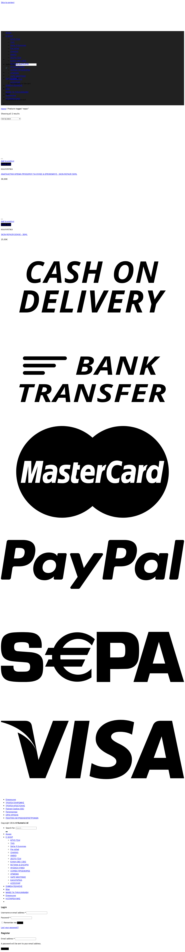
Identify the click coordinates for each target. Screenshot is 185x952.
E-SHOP (9, 837)
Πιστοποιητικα (11, 811)
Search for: (10, 827)
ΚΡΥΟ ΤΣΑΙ (15, 840)
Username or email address (13, 912)
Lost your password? (10, 927)
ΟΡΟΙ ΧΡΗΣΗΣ (12, 814)
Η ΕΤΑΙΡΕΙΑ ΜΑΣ (13, 98)
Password (6, 917)
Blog (8, 88)
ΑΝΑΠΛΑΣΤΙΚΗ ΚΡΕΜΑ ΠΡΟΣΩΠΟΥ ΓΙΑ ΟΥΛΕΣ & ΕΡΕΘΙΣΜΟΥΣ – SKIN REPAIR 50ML (39, 174)
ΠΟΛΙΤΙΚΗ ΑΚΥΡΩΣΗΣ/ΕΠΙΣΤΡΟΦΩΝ (22, 818)
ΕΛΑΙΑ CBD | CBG (18, 60)
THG (12, 843)
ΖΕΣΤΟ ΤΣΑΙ (15, 57)
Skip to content (7, 2)
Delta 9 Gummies (18, 846)
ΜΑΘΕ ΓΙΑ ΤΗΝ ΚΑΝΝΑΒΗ (17, 92)
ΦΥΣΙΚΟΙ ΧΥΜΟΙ (17, 66)
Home (3, 108)
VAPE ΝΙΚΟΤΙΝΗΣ (18, 76)
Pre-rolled (14, 849)
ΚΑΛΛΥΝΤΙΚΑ (16, 79)
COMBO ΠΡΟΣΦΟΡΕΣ (20, 69)
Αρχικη (8, 834)
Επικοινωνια (11, 95)
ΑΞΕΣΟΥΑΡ (15, 82)
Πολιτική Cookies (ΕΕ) (15, 808)
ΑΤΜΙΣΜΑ (14, 73)
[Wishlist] (2, 158)
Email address (8, 938)
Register (5, 949)
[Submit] (7, 68)
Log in (20, 923)
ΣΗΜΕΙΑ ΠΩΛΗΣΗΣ (14, 85)
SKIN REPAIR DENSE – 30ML (14, 234)
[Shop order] (11, 119)
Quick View (6, 164)
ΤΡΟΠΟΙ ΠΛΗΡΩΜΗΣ (15, 802)
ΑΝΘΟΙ (13, 855)
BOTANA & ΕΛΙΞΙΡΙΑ (19, 63)
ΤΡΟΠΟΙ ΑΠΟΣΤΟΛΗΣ (15, 805)
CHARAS (14, 852)
